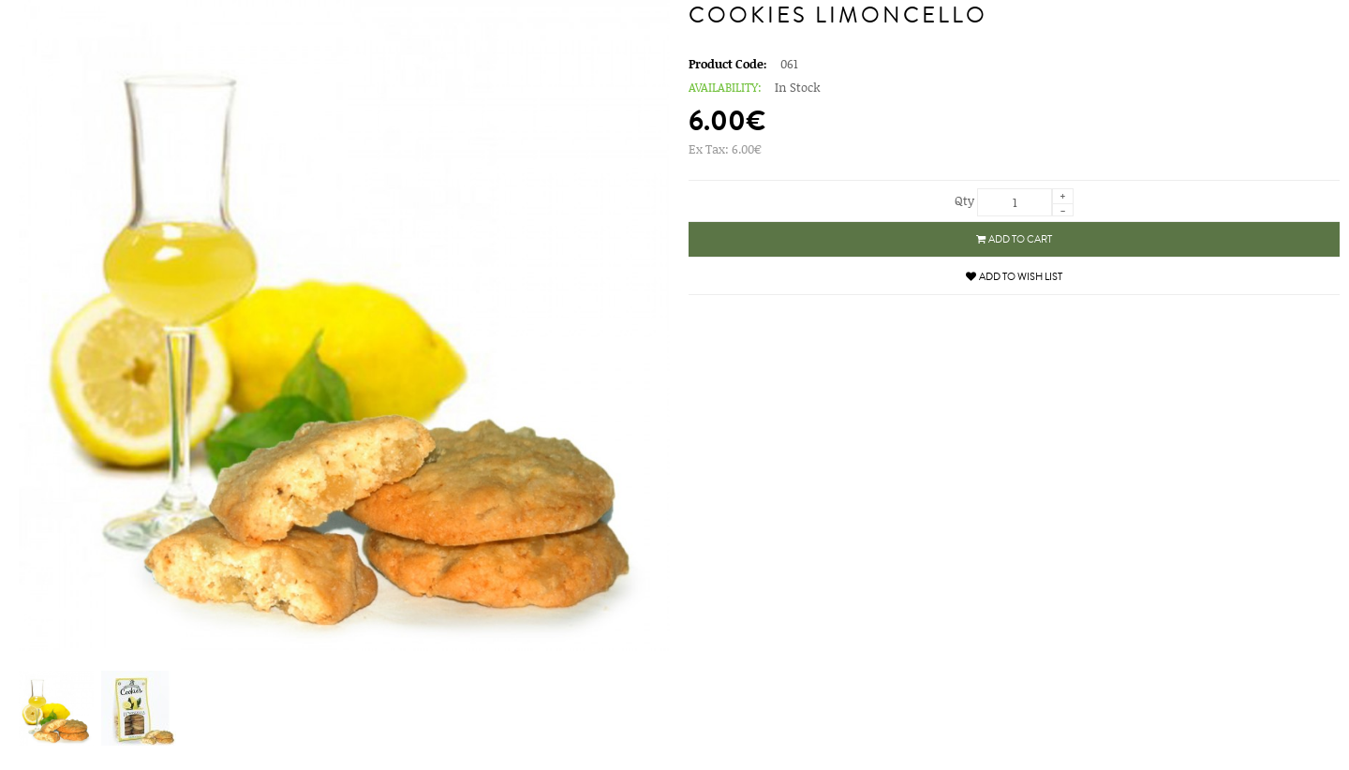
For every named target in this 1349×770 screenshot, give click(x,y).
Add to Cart (1014, 239)
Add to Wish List (1014, 277)
